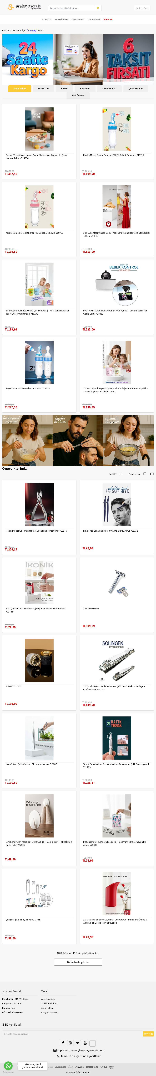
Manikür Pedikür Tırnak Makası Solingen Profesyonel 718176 (36, 530)
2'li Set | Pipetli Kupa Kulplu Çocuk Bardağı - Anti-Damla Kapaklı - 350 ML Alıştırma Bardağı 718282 (115, 390)
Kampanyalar (9, 1007)
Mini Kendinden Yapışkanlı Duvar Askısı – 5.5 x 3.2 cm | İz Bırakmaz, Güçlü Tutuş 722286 (39, 843)
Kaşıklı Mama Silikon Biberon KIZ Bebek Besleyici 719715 (34, 232)
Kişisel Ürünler (61, 19)
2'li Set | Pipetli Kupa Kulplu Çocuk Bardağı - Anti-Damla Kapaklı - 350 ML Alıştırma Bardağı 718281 (38, 312)
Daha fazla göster (78, 962)
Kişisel (64, 88)
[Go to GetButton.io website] (8, 1072)
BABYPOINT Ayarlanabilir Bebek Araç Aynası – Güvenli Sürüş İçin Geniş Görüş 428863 (115, 312)
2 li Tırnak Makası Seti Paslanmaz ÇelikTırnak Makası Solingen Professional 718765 (114, 688)
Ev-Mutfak (43, 88)
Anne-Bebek (19, 88)
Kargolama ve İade (12, 1003)
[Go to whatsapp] (8, 1065)
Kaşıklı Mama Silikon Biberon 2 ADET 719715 (28, 388)
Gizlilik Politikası (49, 1003)
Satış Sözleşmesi (49, 1012)
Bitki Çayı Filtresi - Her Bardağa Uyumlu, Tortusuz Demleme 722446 (35, 610)
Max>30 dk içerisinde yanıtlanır (79, 1056)
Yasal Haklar (47, 1007)
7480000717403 (13, 686)
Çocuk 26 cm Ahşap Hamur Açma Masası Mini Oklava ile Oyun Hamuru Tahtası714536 (36, 156)
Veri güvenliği (48, 998)
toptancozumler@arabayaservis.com (78, 1050)
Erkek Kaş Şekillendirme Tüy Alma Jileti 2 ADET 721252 (110, 530)
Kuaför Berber (78, 19)
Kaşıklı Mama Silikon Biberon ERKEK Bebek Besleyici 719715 (113, 155)
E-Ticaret (70, 1072)
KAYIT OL (148, 1033)
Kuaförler (85, 88)
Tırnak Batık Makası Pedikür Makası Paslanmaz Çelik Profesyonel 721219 (116, 765)
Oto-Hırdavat (94, 19)
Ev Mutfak (47, 19)
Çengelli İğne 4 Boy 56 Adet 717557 (23, 919)
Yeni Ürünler (78, 95)
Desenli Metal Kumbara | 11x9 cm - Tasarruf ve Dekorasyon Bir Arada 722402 (114, 843)
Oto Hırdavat (109, 88)
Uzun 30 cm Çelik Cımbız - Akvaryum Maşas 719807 (31, 764)
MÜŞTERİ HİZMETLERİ (12, 1012)
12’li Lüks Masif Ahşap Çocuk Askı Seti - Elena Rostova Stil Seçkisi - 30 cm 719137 (116, 234)
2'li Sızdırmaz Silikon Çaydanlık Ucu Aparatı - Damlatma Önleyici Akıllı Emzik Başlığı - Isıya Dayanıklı (115, 921)
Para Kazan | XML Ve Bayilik (15, 998)
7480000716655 (91, 608)
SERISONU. (109, 19)
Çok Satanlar (136, 88)
